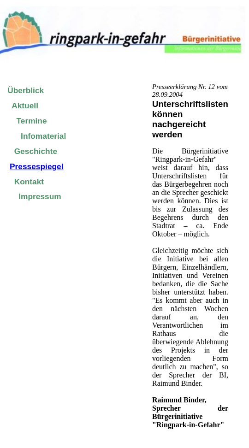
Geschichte (35, 151)
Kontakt (29, 181)
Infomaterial (43, 136)
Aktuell (25, 105)
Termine (31, 120)
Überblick (25, 90)
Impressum (39, 196)
